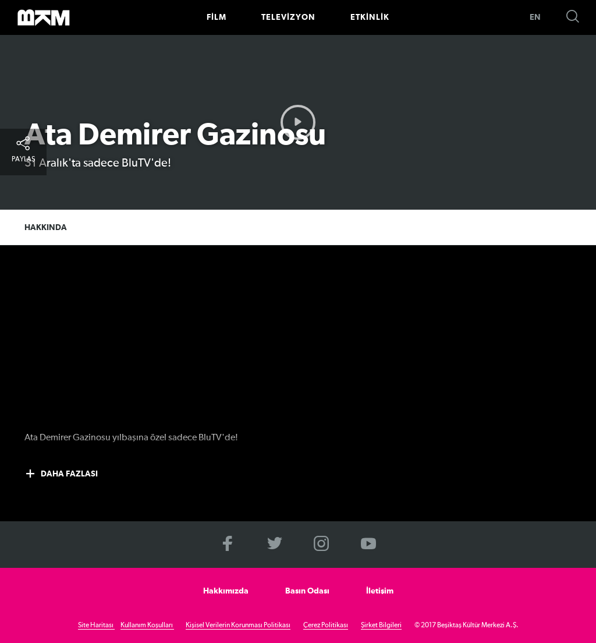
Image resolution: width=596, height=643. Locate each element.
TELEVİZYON (288, 17)
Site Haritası (96, 625)
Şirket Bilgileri (381, 625)
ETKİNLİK (369, 17)
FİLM (216, 17)
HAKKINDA (45, 228)
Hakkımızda (226, 591)
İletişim (379, 591)
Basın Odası (307, 591)
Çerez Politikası (325, 625)
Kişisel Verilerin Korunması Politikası (238, 625)
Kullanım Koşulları (147, 625)
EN (535, 17)
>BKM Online (43, 17)
